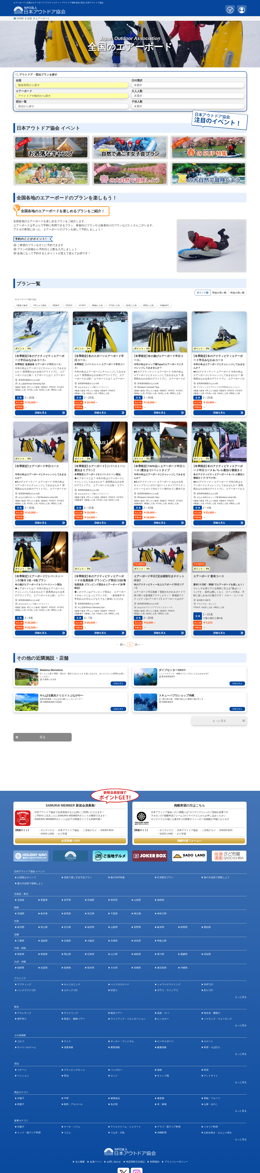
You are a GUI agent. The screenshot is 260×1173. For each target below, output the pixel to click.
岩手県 (67, 900)
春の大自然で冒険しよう (216, 877)
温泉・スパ (163, 1013)
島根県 (44, 954)
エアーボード (43, 18)
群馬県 (67, 913)
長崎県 (67, 967)
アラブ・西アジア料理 (169, 1126)
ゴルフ (20, 1041)
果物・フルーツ (212, 1098)
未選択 (138, 85)
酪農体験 (162, 1047)
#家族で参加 (22, 305)
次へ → (139, 644)
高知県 (207, 954)
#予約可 (69, 305)
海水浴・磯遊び (212, 1013)
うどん (67, 1132)
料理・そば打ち (212, 1047)
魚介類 (114, 1104)
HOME (20, 18)
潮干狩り (22, 1018)
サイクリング (71, 1013)
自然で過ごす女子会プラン (78, 877)
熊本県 (90, 967)
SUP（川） (208, 984)
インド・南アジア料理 (29, 1132)
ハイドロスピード (120, 984)
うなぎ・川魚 (118, 1132)
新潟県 (20, 927)
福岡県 (20, 967)
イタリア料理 (211, 1126)
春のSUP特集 (118, 877)
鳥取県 (20, 954)
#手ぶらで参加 (40, 305)
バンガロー (116, 1070)
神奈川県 (162, 913)
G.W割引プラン (165, 877)
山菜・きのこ (211, 1104)
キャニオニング (72, 984)
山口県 (114, 954)
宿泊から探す (26, 106)
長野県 (137, 927)
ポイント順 (202, 292)
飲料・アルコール (73, 1104)
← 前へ (120, 644)
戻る (42, 737)
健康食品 (115, 1098)
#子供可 (82, 305)
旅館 (159, 1070)
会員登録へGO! (70, 840)
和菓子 (20, 1104)
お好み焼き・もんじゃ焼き (218, 1132)
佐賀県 (44, 967)
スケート (208, 1041)
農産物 (160, 1098)
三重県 (20, 940)
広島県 (90, 954)
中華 (66, 1098)
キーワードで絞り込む (27, 299)
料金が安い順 (219, 292)
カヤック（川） (71, 990)
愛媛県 (184, 954)
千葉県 (114, 913)
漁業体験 (68, 1047)
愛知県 (207, 927)
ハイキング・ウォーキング (218, 1018)
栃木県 (44, 913)
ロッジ (114, 1075)
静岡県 (184, 927)
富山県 (44, 927)
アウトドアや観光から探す (34, 95)
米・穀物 (162, 1104)
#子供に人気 (114, 305)
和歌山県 (162, 940)
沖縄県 (184, 967)
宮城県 (90, 900)
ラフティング (24, 984)
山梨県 (114, 927)
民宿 (206, 1070)
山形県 (137, 900)
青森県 (44, 900)
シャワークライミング (169, 984)
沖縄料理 (162, 1132)
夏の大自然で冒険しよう (30, 883)
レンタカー (163, 1018)
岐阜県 (160, 927)
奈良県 (137, 940)
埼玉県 (90, 913)
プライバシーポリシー (176, 1161)
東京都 (137, 913)
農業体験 (115, 1047)
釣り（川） (208, 990)
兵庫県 (114, 940)
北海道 (20, 900)
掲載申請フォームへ (189, 840)
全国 (29, 18)
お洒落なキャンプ (26, 877)
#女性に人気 (131, 305)
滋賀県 (44, 940)
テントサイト (211, 1075)
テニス (67, 1041)
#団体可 (55, 305)
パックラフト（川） (26, 990)
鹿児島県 (162, 967)
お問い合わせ (114, 1161)
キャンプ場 (163, 1075)
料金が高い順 (237, 292)
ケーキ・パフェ (72, 1126)
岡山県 (67, 954)
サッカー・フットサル (122, 1041)
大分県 (114, 967)
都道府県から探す (29, 85)
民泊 (66, 1075)
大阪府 (90, 940)
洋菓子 (20, 1098)
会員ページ (96, 1161)
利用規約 (154, 1161)
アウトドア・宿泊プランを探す (38, 74)
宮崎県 (137, 967)
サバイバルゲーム (26, 1047)
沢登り (114, 990)
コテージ (22, 1070)
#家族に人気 (97, 305)
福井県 (90, 927)
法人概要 (80, 1161)
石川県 (67, 927)
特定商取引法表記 (135, 1161)
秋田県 (114, 900)
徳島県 (137, 954)
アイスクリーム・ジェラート (126, 1126)
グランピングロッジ (74, 1070)
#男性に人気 (148, 305)
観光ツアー (116, 1013)
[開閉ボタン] (219, 720)
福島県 (160, 900)
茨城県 (20, 913)
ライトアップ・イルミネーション (128, 1018)
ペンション (23, 1075)
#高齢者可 (164, 305)
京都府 (67, 940)
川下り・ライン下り (167, 990)
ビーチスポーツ (165, 1041)
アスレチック (24, 1013)
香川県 (160, 954)
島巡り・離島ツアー (74, 1018)
